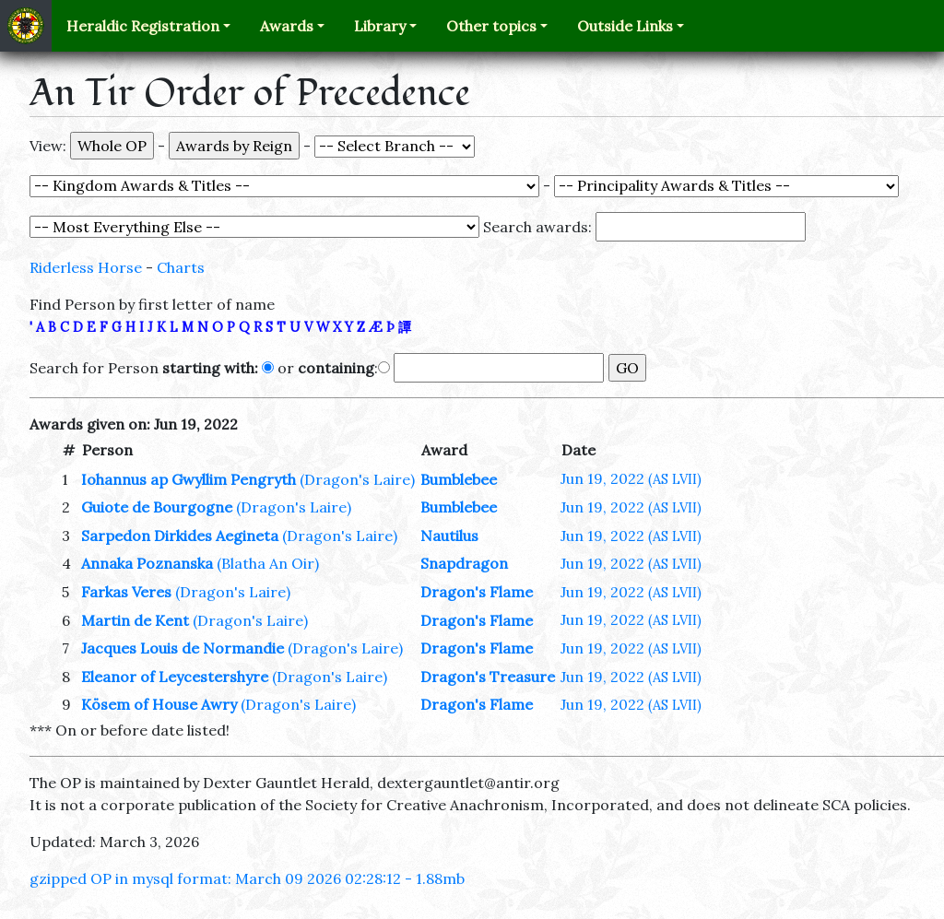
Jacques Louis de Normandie (182, 648)
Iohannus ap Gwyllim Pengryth (188, 479)
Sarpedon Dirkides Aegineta (179, 535)
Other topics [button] (491, 26)
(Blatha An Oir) (268, 563)
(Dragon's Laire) (357, 479)
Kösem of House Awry (159, 704)
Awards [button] (286, 26)
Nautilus (449, 535)
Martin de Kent (135, 620)
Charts (181, 267)
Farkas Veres (126, 592)
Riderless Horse (86, 267)
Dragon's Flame (476, 592)
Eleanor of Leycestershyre (174, 676)
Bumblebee (458, 479)
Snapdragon (464, 563)
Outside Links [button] (625, 26)
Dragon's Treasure (487, 676)
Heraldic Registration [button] (142, 26)
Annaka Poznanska (147, 563)
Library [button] (380, 26)
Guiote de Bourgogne (156, 507)
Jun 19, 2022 (631, 478)
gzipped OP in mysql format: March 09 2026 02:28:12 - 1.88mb (247, 878)
